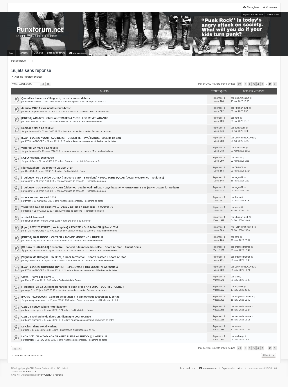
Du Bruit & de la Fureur (75, 171)
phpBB (29, 368)
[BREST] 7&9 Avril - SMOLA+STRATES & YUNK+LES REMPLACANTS (64, 118)
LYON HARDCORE (34, 141)
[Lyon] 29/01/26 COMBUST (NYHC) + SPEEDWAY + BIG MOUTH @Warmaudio (69, 266)
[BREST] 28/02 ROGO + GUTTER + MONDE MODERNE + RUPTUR (62, 237)
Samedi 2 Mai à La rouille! (37, 127)
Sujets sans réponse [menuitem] (253, 14)
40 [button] (270, 84)
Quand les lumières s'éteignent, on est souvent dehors (55, 98)
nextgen (59, 375)
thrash (28, 201)
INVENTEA (46, 375)
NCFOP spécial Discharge (37, 157)
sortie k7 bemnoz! (32, 217)
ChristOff (29, 171)
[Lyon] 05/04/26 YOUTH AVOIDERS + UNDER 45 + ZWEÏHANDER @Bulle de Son (71, 137)
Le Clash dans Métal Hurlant (39, 326)
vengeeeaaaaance (38, 300)
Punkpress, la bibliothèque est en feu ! (86, 101)
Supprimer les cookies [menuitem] (232, 368)
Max (27, 280)
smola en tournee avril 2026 (38, 197)
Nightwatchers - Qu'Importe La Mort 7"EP (47, 167)
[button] (239, 84)
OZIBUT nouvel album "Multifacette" (44, 306)
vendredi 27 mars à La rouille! (40, 147)
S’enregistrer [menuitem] (251, 7)
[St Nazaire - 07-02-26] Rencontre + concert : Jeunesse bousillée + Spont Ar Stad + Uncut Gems (81, 247)
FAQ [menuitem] (11, 53)
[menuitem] (78, 53)
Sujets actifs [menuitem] (273, 14)
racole (28, 211)
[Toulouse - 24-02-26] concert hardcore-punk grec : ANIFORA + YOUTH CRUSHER (72, 286)
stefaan (32, 161)
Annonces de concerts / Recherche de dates (87, 111)
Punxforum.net (39, 29)
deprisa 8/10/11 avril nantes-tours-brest (46, 108)
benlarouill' (34, 131)
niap (27, 330)
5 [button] (262, 84)
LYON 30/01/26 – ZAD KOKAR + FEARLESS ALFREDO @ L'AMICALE (64, 336)
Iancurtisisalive (32, 101)
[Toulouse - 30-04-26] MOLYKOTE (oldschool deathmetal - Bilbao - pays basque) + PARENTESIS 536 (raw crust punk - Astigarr (100, 187)
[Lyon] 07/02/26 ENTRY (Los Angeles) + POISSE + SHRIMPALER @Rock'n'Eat (69, 227)
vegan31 (29, 181)
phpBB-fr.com (29, 371)
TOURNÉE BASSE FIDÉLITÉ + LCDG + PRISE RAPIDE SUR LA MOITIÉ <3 (67, 207)
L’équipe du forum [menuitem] (56, 53)
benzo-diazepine (33, 310)
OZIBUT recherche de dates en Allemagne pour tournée (56, 316)
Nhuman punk (32, 111)
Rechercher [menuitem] (23, 53)
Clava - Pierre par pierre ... (37, 276)
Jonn (27, 121)
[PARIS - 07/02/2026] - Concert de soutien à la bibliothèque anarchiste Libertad (70, 296)
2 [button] (249, 84)
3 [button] (254, 84)
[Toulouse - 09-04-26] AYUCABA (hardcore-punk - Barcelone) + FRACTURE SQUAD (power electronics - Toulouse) (92, 177)
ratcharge (30, 340)
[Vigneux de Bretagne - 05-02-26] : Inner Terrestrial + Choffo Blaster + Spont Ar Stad (73, 257)
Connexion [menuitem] (270, 7)
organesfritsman (37, 250)
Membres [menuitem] (38, 53)
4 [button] (258, 84)
